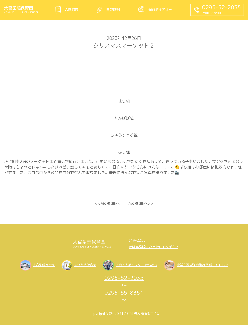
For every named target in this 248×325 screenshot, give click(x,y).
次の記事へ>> (140, 203)
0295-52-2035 (124, 278)
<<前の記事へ (107, 203)
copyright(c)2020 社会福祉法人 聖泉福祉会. (124, 313)
